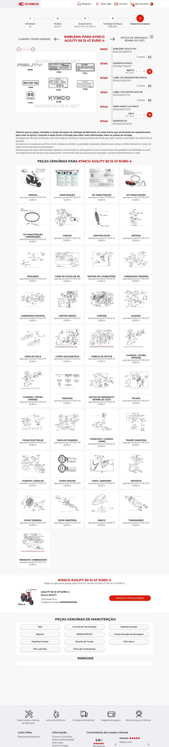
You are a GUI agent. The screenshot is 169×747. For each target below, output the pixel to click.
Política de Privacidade (63, 740)
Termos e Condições (62, 737)
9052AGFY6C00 (84, 634)
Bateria (40, 634)
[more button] (144, 71)
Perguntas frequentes (29, 737)
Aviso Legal (57, 742)
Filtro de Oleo (40, 649)
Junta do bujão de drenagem (129, 634)
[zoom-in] (33, 49)
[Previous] (56, 39)
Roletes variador (129, 627)
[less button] (137, 71)
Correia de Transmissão (84, 627)
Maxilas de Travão (84, 641)
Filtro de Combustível (84, 649)
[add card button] (149, 71)
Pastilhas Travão (40, 641)
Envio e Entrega (60, 745)
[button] (151, 36)
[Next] (112, 39)
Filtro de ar (128, 641)
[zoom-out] (19, 49)
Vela (40, 627)
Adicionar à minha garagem (130, 598)
